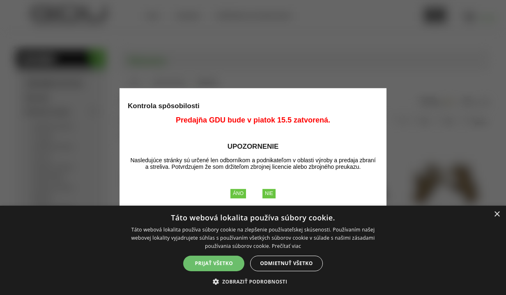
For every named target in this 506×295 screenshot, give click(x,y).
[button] (253, 281)
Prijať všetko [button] (214, 263)
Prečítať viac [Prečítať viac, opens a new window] (286, 246)
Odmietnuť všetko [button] (286, 263)
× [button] (497, 214)
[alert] (253, 250)
